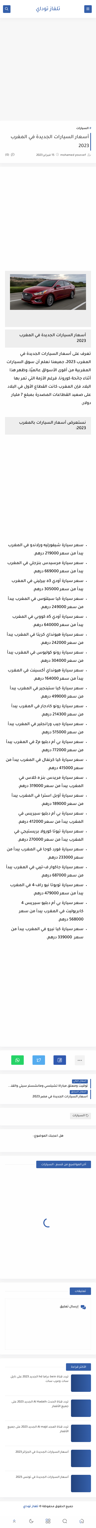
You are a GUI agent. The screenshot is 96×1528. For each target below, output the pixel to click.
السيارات (82, 128)
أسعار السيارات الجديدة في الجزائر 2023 (42, 1452)
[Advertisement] (48, 69)
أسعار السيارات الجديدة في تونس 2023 (42, 1477)
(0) (9, 155)
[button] (60, 1060)
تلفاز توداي (48, 9)
